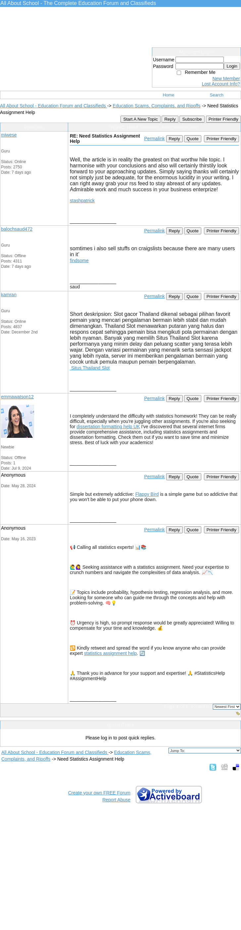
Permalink (154, 138)
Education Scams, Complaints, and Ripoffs (156, 105)
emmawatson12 (17, 396)
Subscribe (192, 119)
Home (168, 94)
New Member (226, 78)
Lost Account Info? (221, 84)
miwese (9, 135)
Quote (193, 138)
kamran (9, 294)
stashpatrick (82, 200)
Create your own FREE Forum (99, 792)
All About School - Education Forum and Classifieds (53, 105)
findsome (79, 260)
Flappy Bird (147, 494)
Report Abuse (116, 799)
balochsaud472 (16, 229)
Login (231, 66)
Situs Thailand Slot (90, 368)
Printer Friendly (223, 119)
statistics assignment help (110, 653)
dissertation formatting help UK (108, 426)
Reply (169, 119)
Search (216, 94)
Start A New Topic (140, 119)
